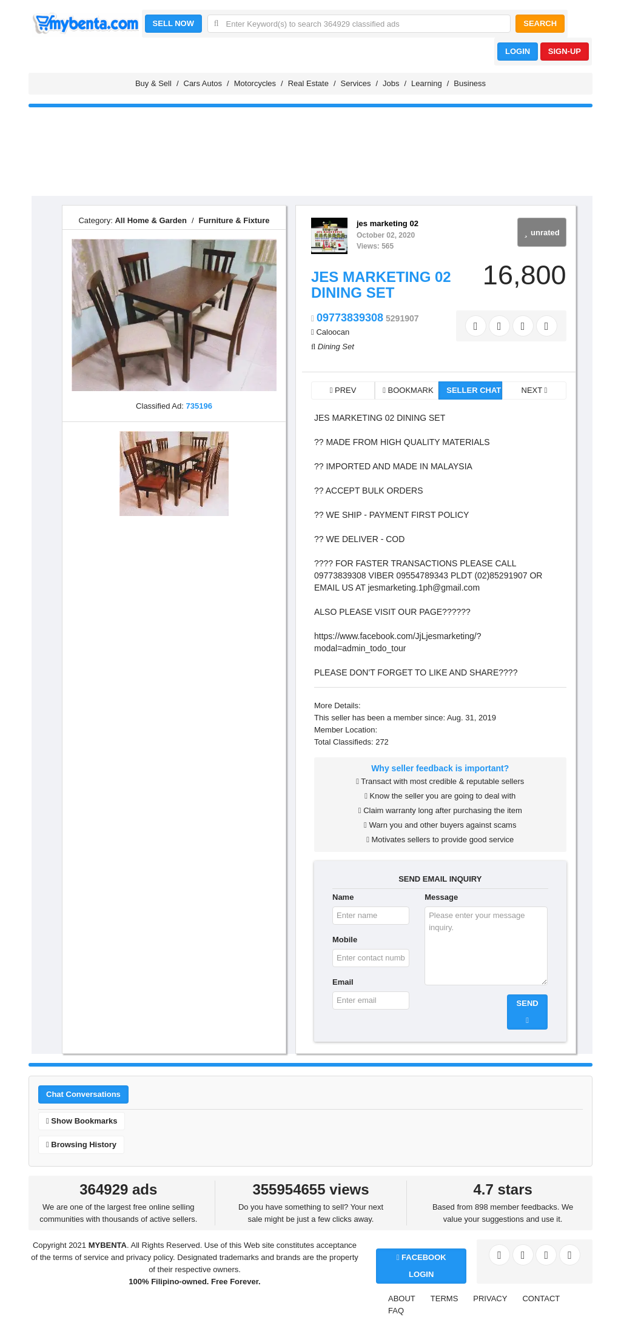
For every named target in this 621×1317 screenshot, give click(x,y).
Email (343, 982)
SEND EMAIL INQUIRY (440, 878)
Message (441, 897)
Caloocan (332, 332)
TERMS (444, 1298)
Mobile (344, 939)
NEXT (535, 390)
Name (343, 897)
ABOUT (401, 1298)
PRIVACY (490, 1298)
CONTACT (541, 1298)
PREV (343, 390)
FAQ (396, 1310)
